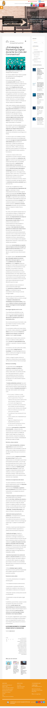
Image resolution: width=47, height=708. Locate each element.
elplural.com (12, 631)
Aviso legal (19, 685)
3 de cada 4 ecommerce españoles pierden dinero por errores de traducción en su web (16, 669)
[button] (1, 7)
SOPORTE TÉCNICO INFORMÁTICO (37, 59)
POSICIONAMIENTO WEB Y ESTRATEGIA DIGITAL (16, 43)
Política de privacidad (21, 686)
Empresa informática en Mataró (8, 687)
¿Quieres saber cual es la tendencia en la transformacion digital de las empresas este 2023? (24, 670)
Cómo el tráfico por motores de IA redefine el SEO (40, 119)
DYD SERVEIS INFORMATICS (22, 638)
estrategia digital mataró (21, 641)
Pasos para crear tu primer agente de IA (40, 108)
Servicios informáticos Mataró (7, 689)
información (42, 5)
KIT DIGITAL (36, 49)
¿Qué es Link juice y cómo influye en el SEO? (8, 667)
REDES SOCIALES (37, 54)
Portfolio (3, 693)
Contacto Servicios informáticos (8, 696)
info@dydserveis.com (38, 686)
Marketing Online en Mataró (7, 690)
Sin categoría (36, 56)
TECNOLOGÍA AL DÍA (37, 61)
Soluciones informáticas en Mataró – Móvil (7, 686)
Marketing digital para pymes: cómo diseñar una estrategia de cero (40, 96)
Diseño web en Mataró (6, 692)
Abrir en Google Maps (36, 694)
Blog (3, 695)
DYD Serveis (12, 41)
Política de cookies (20, 687)
